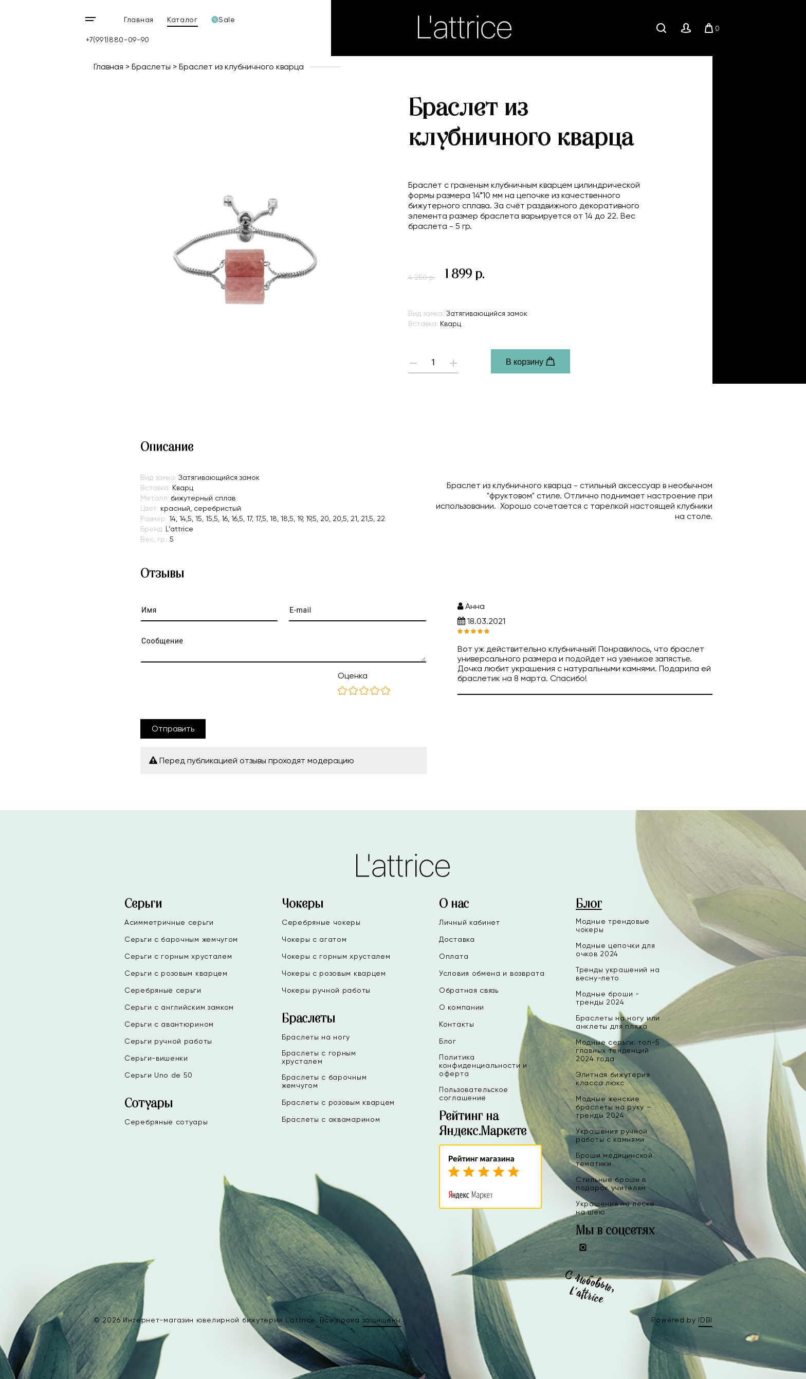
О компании (461, 1007)
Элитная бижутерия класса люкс (613, 1078)
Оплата (453, 956)
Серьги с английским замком (179, 1007)
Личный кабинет (469, 922)
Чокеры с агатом (314, 939)
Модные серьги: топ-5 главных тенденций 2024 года (618, 1050)
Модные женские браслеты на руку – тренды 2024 (614, 1107)
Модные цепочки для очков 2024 (615, 949)
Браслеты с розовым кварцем (338, 1102)
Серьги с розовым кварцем (176, 973)
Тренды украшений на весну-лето (618, 973)
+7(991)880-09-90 (118, 39)
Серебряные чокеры (321, 922)
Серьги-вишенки (156, 1058)
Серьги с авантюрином (169, 1024)
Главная (139, 19)
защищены (381, 1320)
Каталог (182, 19)
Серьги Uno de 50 (158, 1075)
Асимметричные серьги (169, 922)
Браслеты (151, 66)
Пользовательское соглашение (473, 1093)
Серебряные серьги (163, 990)
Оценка (353, 675)
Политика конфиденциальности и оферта (483, 1065)
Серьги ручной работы (168, 1041)
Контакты (456, 1024)
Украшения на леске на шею (615, 1207)
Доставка (457, 939)
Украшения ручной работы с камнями (612, 1135)
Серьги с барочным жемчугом (181, 939)
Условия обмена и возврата (492, 973)
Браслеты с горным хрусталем (319, 1057)
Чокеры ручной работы (326, 990)
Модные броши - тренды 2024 (607, 998)
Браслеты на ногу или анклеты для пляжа (618, 1022)
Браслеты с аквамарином (331, 1119)
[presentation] (218, 691)
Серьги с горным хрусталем (178, 956)
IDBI (705, 1320)
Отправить (173, 728)
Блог (447, 1041)
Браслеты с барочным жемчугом (324, 1081)
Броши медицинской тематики (614, 1159)
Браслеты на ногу (316, 1037)
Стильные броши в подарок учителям (611, 1183)
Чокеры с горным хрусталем (336, 956)
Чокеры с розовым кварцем (334, 973)
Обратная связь (469, 990)
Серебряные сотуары (166, 1122)
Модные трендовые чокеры (613, 925)
